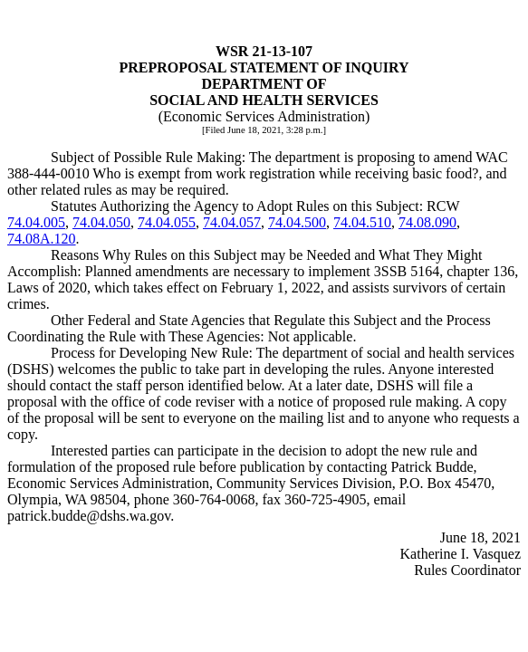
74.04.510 (362, 222)
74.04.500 (297, 222)
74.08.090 (427, 222)
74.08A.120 (41, 238)
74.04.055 (167, 222)
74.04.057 (232, 222)
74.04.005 (36, 222)
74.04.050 (101, 222)
